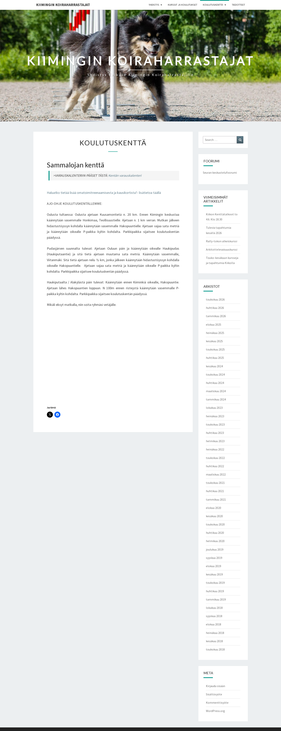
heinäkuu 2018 (215, 633)
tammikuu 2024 (216, 399)
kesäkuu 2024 (214, 366)
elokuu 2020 (213, 508)
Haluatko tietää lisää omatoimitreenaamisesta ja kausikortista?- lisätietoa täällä (104, 192)
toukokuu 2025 (215, 349)
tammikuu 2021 (216, 499)
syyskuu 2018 (214, 616)
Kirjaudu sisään (215, 686)
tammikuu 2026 (216, 316)
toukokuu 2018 (215, 649)
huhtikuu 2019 (215, 591)
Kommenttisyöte (217, 702)
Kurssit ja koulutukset (182, 4)
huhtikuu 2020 (215, 533)
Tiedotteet (238, 4)
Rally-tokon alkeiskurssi (221, 241)
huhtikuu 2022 (215, 466)
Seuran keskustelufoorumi (220, 172)
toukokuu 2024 (215, 374)
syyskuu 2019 (214, 558)
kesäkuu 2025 (214, 341)
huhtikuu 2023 (215, 433)
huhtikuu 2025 (215, 358)
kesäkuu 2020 (214, 516)
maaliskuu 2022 (216, 474)
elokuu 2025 (213, 324)
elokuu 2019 (213, 566)
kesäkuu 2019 (214, 574)
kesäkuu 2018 (214, 641)
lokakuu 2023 (214, 408)
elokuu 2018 (213, 624)
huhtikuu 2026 (215, 308)
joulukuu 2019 (214, 549)
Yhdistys (154, 4)
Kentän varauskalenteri (124, 175)
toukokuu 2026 (215, 299)
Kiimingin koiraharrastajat (63, 4)
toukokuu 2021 (215, 483)
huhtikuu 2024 (215, 383)
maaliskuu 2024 (216, 391)
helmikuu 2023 (215, 441)
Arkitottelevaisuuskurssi (221, 249)
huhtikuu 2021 (215, 491)
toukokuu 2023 (215, 424)
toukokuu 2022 (215, 458)
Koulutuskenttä (213, 4)
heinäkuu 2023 (215, 416)
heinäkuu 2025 (215, 333)
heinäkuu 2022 (215, 449)
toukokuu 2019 (215, 582)
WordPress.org (215, 711)
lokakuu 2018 (214, 608)
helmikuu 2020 (215, 541)
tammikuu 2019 (216, 599)
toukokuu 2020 (215, 524)
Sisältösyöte (214, 694)
